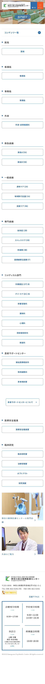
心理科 (22, 323)
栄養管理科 (22, 303)
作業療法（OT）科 (22, 284)
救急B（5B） (22, 162)
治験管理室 (22, 463)
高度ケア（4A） (22, 206)
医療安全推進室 (22, 429)
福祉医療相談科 (22, 362)
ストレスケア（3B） (22, 240)
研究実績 (22, 483)
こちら (12, 646)
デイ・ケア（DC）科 (22, 294)
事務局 (22, 100)
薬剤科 (22, 313)
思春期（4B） (22, 250)
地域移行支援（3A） (22, 196)
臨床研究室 (22, 454)
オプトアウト (22, 473)
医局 (22, 51)
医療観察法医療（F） (22, 259)
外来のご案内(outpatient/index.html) (22, 540)
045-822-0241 (12, 589)
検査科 (22, 342)
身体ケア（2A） (22, 186)
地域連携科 (22, 372)
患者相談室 (22, 381)
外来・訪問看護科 (22, 124)
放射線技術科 (22, 333)
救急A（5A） (22, 152)
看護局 (22, 76)
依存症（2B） (22, 230)
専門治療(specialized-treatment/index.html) (22, 506)
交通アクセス (34, 596)
